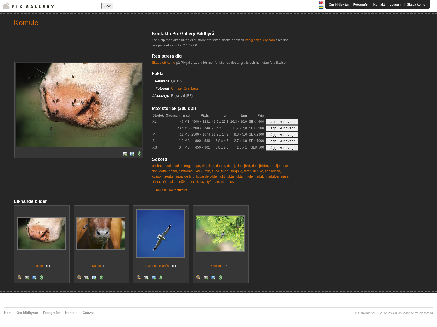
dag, (187, 166)
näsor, (156, 182)
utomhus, (228, 182)
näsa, (285, 176)
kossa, (276, 171)
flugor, (225, 171)
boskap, (158, 166)
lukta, (231, 176)
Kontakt (379, 4)
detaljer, (275, 166)
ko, (261, 171)
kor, (267, 171)
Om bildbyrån (339, 4)
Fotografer (361, 4)
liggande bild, (185, 176)
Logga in (396, 4)
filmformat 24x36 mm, (195, 171)
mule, (250, 176)
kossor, (157, 176)
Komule (37, 265)
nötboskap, (170, 182)
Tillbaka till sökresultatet (169, 190)
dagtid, (221, 166)
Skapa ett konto (163, 63)
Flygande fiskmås (157, 265)
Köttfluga (216, 265)
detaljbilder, (260, 166)
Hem (7, 313)
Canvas (88, 313)
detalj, (231, 166)
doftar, (173, 171)
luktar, (240, 176)
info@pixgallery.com (260, 40)
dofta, (163, 171)
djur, (285, 166)
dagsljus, (208, 166)
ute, (217, 182)
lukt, (223, 176)
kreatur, (168, 176)
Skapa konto (416, 4)
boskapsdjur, (173, 166)
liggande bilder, (207, 176)
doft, (155, 171)
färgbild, (237, 171)
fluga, (216, 171)
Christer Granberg (184, 88)
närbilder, (273, 176)
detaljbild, (244, 166)
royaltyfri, (206, 182)
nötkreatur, (187, 182)
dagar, (196, 166)
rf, (197, 182)
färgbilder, (251, 171)
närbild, (259, 176)
